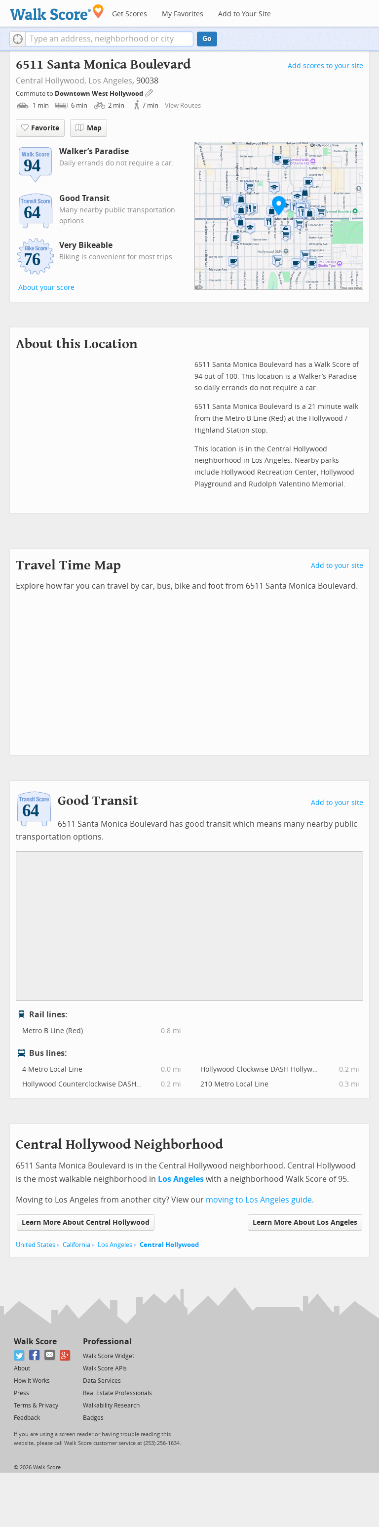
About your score (46, 287)
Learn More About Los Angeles (305, 1222)
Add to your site (337, 566)
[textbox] (109, 39)
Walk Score (35, 1341)
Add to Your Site (244, 14)
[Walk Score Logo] (57, 12)
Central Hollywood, (51, 80)
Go (207, 39)
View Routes (183, 105)
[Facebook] (34, 1355)
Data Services (102, 1380)
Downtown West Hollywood (100, 93)
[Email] (50, 1355)
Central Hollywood (169, 1244)
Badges (93, 1417)
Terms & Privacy (36, 1405)
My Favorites (182, 14)
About (22, 1368)
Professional (107, 1341)
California (76, 1244)
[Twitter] (19, 1355)
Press (21, 1393)
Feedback (27, 1417)
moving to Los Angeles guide (259, 1200)
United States (35, 1244)
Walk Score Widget (108, 1356)
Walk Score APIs (105, 1368)
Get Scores (129, 14)
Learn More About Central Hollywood (86, 1222)
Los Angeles (110, 80)
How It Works (32, 1380)
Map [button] (89, 127)
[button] (17, 39)
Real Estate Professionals (117, 1393)
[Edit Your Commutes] (149, 92)
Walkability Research (111, 1405)
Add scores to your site (325, 66)
